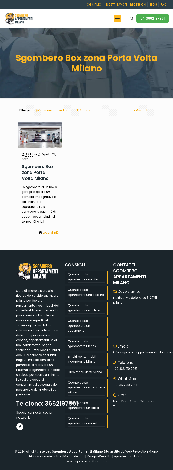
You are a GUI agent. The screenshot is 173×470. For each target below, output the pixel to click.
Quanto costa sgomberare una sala (83, 420)
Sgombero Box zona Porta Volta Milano (37, 172)
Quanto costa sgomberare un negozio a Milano (86, 387)
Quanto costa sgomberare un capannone (79, 326)
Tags (66, 110)
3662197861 (153, 18)
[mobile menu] (117, 18)
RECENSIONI (138, 4)
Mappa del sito (73, 456)
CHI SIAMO (94, 4)
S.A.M (29, 154)
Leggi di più (51, 233)
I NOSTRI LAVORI (116, 4)
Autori (83, 110)
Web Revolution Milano (141, 451)
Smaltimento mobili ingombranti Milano (82, 359)
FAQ (163, 4)
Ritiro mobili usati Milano (85, 372)
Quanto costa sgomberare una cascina (86, 292)
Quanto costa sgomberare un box (82, 343)
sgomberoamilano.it (128, 456)
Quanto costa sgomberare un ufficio (84, 307)
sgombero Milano (40, 325)
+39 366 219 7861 (125, 369)
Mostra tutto (143, 110)
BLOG (153, 4)
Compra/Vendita (99, 456)
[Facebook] (19, 427)
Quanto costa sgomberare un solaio (83, 405)
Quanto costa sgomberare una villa (83, 276)
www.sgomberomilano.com (87, 461)
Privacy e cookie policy (45, 456)
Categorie (45, 110)
